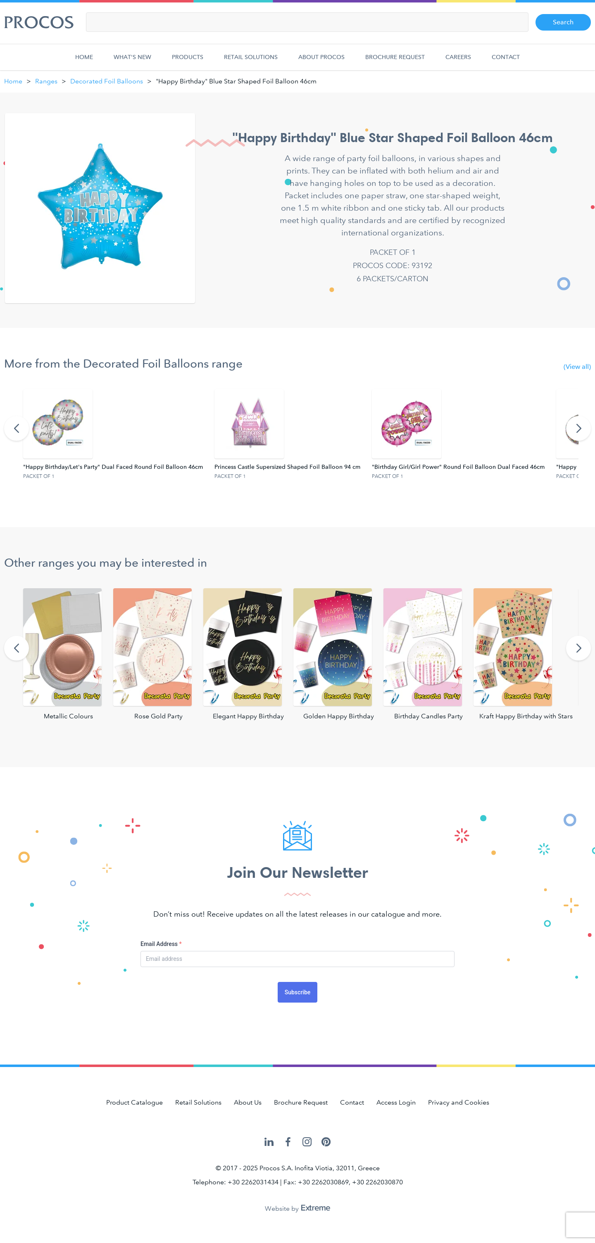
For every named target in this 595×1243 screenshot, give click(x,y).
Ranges (46, 81)
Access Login (396, 1102)
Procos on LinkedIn (269, 1142)
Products (187, 62)
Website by (297, 1208)
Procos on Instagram (307, 1142)
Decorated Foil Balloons (106, 81)
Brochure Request (395, 62)
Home (86, 62)
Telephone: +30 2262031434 (235, 1182)
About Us (248, 1102)
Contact (506, 62)
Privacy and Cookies (458, 1102)
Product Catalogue (134, 1102)
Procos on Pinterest (326, 1142)
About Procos (321, 62)
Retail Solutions (251, 62)
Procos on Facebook (288, 1142)
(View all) (577, 367)
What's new (132, 62)
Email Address (161, 944)
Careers (458, 62)
